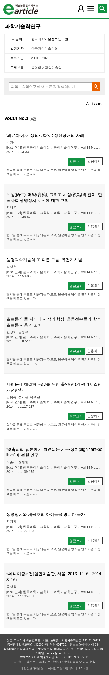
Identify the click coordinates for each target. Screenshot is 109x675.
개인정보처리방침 (32, 668)
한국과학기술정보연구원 (49, 39)
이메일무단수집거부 (61, 668)
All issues (95, 104)
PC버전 (83, 668)
